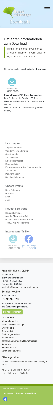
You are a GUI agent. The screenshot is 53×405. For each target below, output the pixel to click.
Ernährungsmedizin (11, 334)
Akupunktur (7, 344)
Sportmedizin (8, 331)
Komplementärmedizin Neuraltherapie (19, 341)
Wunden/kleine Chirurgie (13, 324)
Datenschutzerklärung (26, 393)
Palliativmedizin (9, 347)
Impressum (9, 393)
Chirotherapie (8, 328)
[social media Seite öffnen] (5, 399)
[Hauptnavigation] (47, 9)
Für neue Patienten (12, 312)
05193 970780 (11, 299)
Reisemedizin (8, 337)
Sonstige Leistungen (11, 351)
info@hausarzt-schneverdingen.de (22, 287)
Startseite (29, 69)
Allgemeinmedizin (10, 321)
